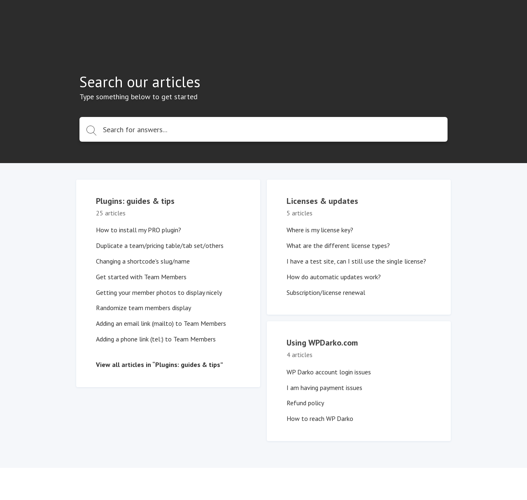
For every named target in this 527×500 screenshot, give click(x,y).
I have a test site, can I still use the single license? (356, 261)
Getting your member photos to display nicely (159, 292)
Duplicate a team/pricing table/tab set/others (160, 245)
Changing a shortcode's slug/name (143, 261)
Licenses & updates (322, 201)
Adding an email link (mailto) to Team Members (161, 323)
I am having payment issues (324, 387)
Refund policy (305, 403)
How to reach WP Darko (320, 418)
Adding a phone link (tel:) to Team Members (156, 339)
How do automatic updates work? (334, 277)
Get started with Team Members (141, 277)
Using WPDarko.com (322, 342)
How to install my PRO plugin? (138, 230)
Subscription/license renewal (326, 292)
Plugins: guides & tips (135, 201)
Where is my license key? (320, 230)
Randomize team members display (143, 308)
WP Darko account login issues (329, 372)
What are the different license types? (338, 245)
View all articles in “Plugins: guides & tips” (159, 364)
